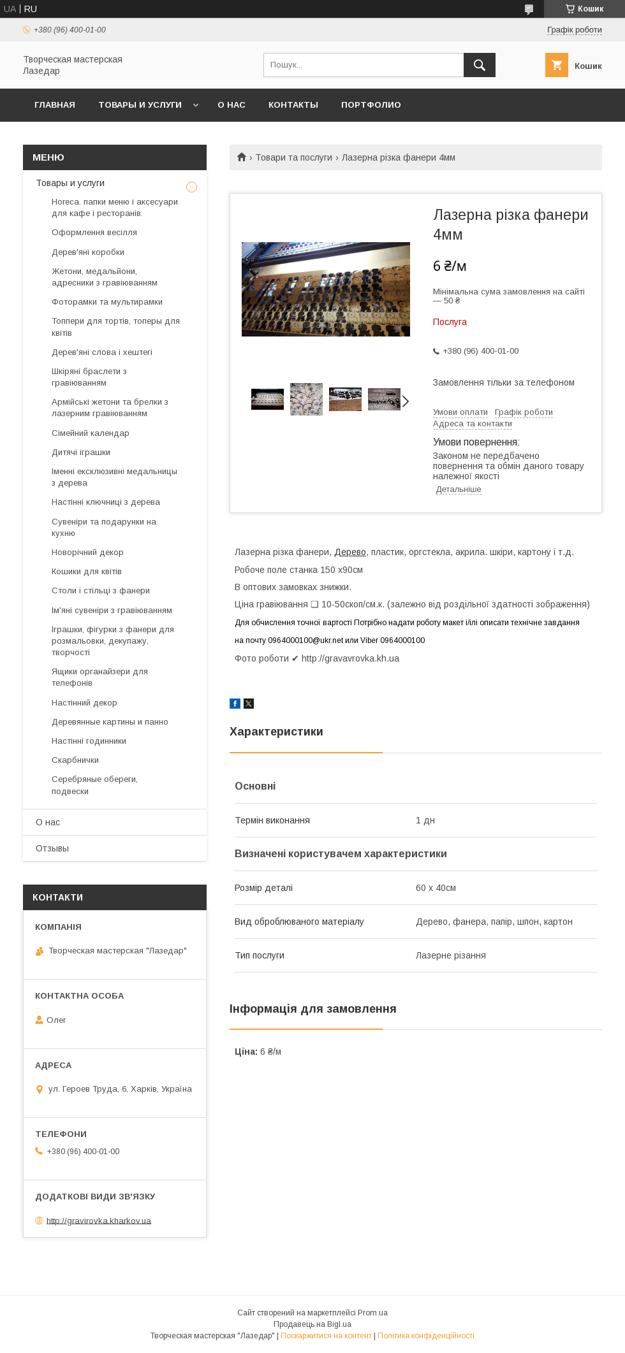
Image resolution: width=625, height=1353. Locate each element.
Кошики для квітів (87, 571)
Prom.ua (373, 1312)
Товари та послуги (293, 157)
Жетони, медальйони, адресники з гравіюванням (105, 276)
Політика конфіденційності (426, 1335)
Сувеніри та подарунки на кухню (104, 527)
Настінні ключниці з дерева (106, 502)
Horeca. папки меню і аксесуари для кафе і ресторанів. (115, 207)
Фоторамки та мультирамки (107, 302)
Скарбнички (75, 760)
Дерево (350, 552)
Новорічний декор (88, 552)
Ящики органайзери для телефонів (100, 677)
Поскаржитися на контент (326, 1335)
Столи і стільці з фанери (101, 590)
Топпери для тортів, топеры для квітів (116, 326)
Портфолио (371, 105)
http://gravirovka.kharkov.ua (99, 1220)
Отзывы (52, 848)
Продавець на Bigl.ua (312, 1324)
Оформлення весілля (94, 232)
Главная (54, 105)
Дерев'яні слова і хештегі (102, 352)
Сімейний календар (90, 433)
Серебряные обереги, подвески (95, 784)
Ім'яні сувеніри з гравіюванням (112, 610)
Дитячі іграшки (81, 452)
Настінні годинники (89, 741)
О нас (231, 105)
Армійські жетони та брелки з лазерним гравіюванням (110, 407)
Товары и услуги (140, 105)
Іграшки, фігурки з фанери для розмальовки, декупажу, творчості (113, 641)
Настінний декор (84, 702)
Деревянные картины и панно (110, 722)
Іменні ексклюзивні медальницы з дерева (114, 477)
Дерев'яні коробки (88, 252)
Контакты (293, 105)
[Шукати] (480, 65)
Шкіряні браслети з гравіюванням (89, 376)
